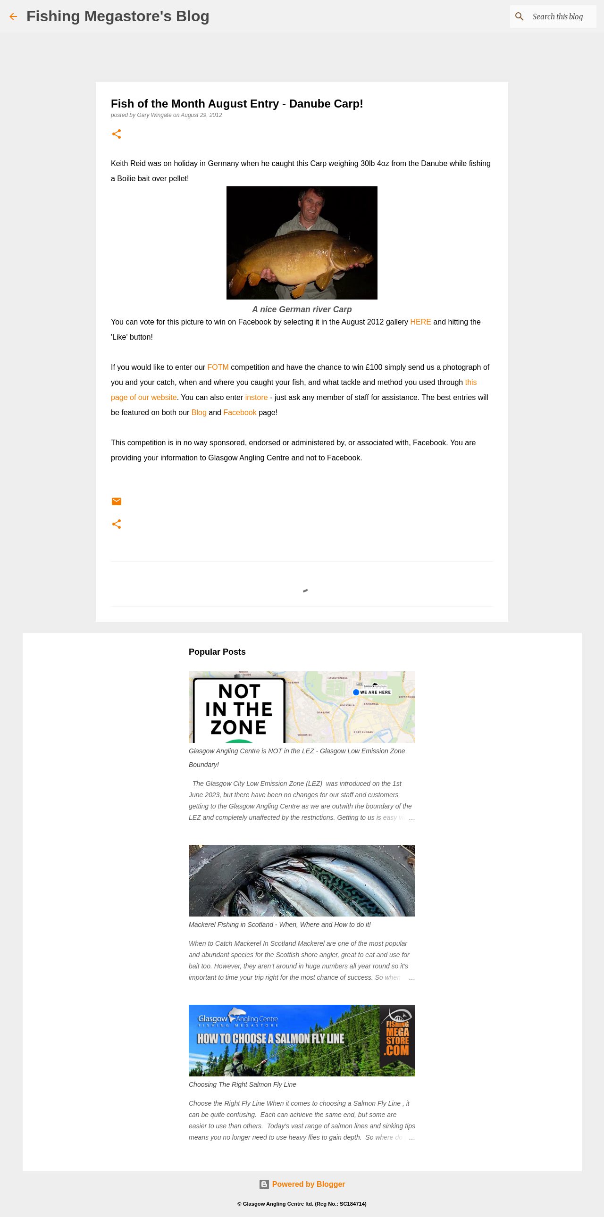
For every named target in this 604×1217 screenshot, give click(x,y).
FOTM (218, 367)
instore (256, 397)
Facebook (239, 412)
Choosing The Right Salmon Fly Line (242, 1084)
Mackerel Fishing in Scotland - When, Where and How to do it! (280, 924)
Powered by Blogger (302, 1184)
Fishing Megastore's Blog (118, 16)
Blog (199, 412)
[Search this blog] (546, 16)
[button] (116, 134)
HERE (420, 322)
